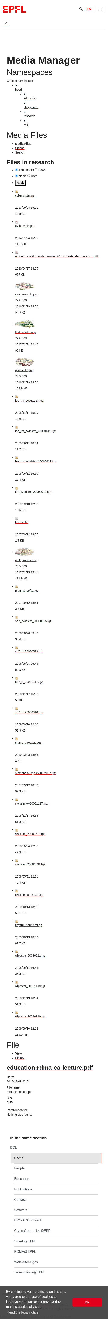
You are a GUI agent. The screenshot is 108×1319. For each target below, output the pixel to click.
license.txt (21, 522)
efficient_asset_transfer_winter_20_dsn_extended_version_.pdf (56, 256)
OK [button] (87, 1302)
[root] (18, 89)
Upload (19, 148)
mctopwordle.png (26, 560)
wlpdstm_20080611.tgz (30, 955)
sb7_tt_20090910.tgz (29, 712)
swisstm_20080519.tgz (30, 834)
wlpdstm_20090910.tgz (30, 1016)
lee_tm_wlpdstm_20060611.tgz (35, 461)
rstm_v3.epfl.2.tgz (27, 590)
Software (20, 1210)
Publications (23, 1189)
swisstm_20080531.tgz (30, 864)
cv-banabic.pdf (24, 226)
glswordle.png (24, 370)
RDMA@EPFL (25, 1251)
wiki (26, 124)
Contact (20, 1199)
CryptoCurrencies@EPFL (33, 1231)
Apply (20, 182)
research (29, 116)
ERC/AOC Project (27, 1220)
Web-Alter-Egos (26, 1262)
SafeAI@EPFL (25, 1241)
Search (19, 152)
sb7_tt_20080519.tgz (29, 651)
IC (6, 23)
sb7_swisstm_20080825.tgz (33, 621)
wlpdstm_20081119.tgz (30, 986)
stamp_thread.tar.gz (28, 742)
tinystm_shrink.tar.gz (28, 925)
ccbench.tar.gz (24, 195)
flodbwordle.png (25, 332)
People (19, 1168)
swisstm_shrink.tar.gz (29, 894)
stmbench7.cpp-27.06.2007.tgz (35, 773)
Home (18, 1158)
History (19, 1058)
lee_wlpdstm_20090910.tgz (33, 491)
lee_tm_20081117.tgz (29, 400)
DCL (13, 1147)
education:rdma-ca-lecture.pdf (50, 1067)
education (30, 98)
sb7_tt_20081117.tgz (29, 682)
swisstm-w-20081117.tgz (31, 803)
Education (21, 1179)
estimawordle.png (26, 294)
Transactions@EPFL (29, 1272)
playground (31, 107)
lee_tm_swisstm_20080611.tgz (35, 431)
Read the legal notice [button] (22, 1312)
